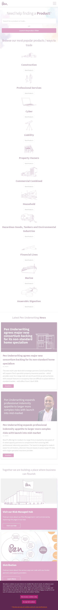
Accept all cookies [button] (29, 602)
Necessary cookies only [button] (29, 597)
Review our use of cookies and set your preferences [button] (29, 607)
